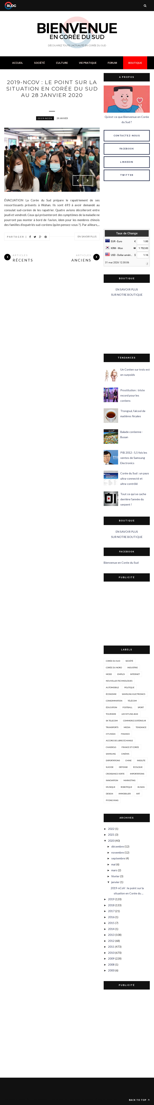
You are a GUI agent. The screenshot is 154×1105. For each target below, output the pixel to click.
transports (112, 727)
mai (113, 864)
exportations (113, 760)
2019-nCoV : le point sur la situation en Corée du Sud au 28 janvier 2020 (52, 88)
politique (129, 687)
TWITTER (127, 175)
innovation (112, 780)
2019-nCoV (45, 118)
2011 (111, 946)
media (127, 727)
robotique (126, 787)
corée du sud (113, 661)
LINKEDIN (126, 162)
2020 (111, 840)
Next (88, 180)
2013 (111, 934)
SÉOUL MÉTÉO (127, 206)
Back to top (139, 1099)
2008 (111, 964)
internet (135, 674)
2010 (111, 952)
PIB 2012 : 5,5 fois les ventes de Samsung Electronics (133, 458)
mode (109, 674)
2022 (111, 828)
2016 (111, 917)
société (129, 661)
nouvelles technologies (119, 681)
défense (123, 767)
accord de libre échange (119, 740)
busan (141, 787)
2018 (111, 905)
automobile (112, 687)
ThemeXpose (39, 1099)
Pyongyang (112, 800)
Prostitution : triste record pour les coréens (132, 395)
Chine (128, 760)
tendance (141, 727)
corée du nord (114, 667)
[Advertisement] (127, 325)
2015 (111, 923)
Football (127, 707)
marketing (130, 780)
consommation (114, 700)
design (109, 793)
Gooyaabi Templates (80, 1099)
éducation (111, 707)
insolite (141, 760)
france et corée (130, 747)
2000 (111, 970)
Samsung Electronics (133, 694)
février (115, 876)
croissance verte (115, 773)
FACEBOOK (127, 148)
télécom (132, 700)
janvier (115, 882)
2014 (111, 929)
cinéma (125, 754)
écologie (138, 767)
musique (110, 787)
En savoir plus (87, 236)
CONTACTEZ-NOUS (126, 135)
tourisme (111, 714)
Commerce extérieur (134, 720)
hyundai (111, 734)
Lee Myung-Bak (130, 714)
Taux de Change (127, 233)
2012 (111, 940)
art (138, 793)
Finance (125, 734)
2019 (111, 899)
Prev (78, 180)
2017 (111, 911)
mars (114, 870)
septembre (118, 858)
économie (111, 694)
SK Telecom (112, 720)
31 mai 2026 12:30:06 (117, 262)
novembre (117, 852)
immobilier (125, 793)
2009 (111, 958)
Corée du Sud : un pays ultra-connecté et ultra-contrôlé (134, 478)
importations (137, 773)
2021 (111, 834)
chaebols (111, 747)
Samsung (111, 754)
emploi (121, 674)
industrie (132, 667)
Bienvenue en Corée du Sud (121, 562)
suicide (109, 767)
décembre (117, 846)
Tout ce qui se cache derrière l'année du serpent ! (133, 499)
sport (141, 707)
